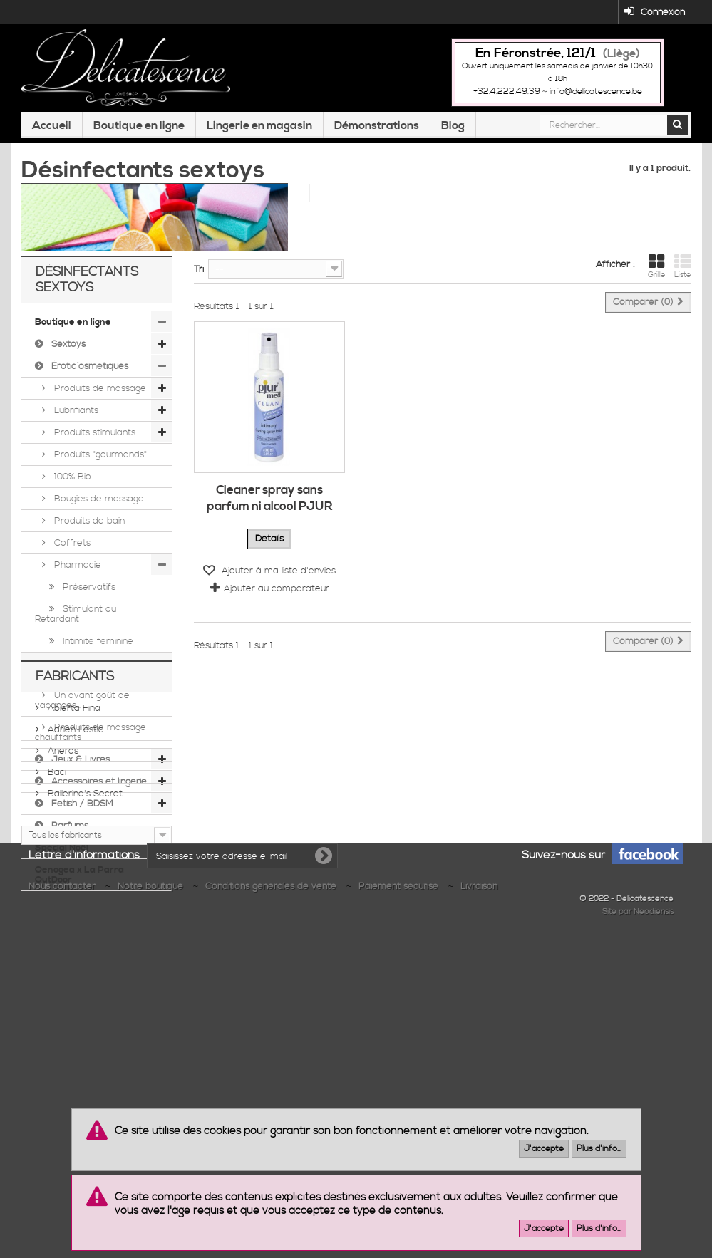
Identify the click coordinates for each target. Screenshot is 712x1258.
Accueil (51, 125)
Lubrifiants (74, 416)
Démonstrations (376, 125)
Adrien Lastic (74, 982)
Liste (682, 266)
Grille (657, 266)
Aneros (61, 1003)
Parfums (68, 832)
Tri (199, 269)
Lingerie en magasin (259, 125)
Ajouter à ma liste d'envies (277, 570)
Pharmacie (76, 571)
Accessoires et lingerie (97, 788)
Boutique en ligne (139, 125)
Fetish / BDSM (80, 810)
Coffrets (71, 549)
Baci (55, 1025)
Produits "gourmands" (99, 461)
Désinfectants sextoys (78, 674)
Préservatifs (87, 593)
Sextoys (67, 350)
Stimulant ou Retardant (75, 620)
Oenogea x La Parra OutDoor (79, 881)
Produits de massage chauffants (90, 738)
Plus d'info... (599, 1148)
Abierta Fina (72, 961)
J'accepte (544, 1148)
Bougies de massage (97, 505)
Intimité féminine (96, 647)
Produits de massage (98, 394)
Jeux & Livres (79, 765)
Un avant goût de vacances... (82, 706)
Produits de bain (88, 527)
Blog (453, 125)
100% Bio (71, 483)
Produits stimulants (93, 439)
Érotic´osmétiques (88, 372)
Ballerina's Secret (84, 1046)
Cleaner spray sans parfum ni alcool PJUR (269, 498)
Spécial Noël (61, 854)
